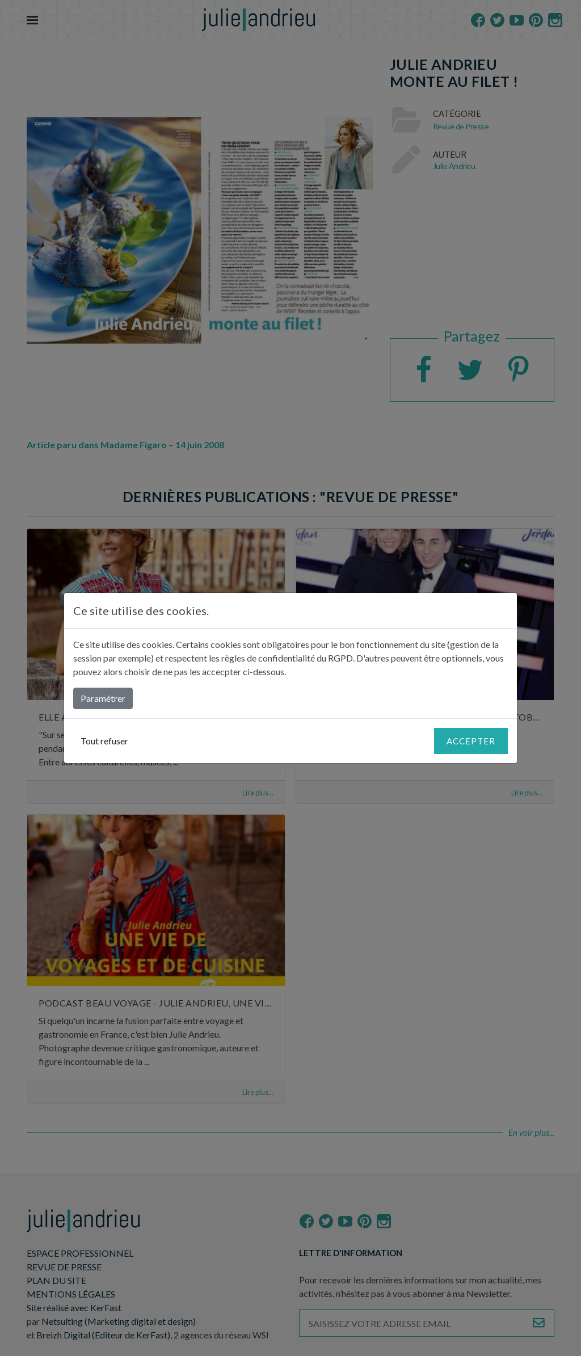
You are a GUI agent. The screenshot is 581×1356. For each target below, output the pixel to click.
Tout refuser (104, 740)
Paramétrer (103, 698)
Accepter (471, 741)
